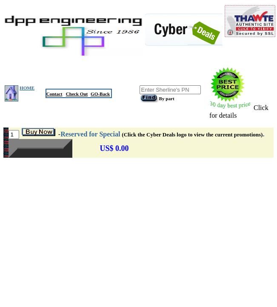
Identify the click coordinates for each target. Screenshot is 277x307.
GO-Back (100, 93)
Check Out (77, 93)
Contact (54, 93)
